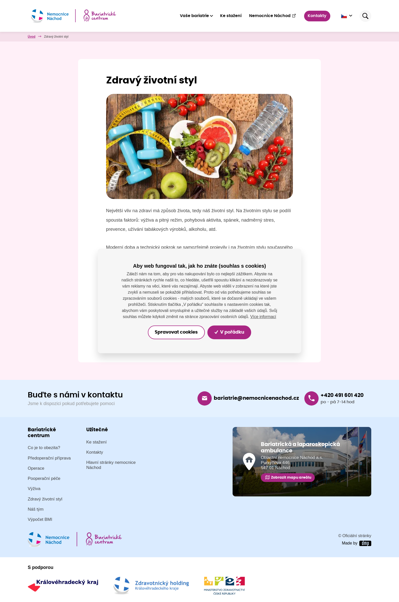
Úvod (31, 36)
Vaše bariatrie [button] (194, 16)
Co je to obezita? (44, 448)
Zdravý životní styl (45, 499)
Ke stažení (231, 16)
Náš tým (36, 509)
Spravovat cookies (176, 332)
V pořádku (230, 332)
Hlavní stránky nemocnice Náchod (111, 465)
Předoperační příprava (49, 458)
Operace (36, 468)
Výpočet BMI (40, 519)
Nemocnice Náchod (272, 15)
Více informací (263, 316)
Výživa (34, 488)
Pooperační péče (44, 478)
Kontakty (317, 16)
